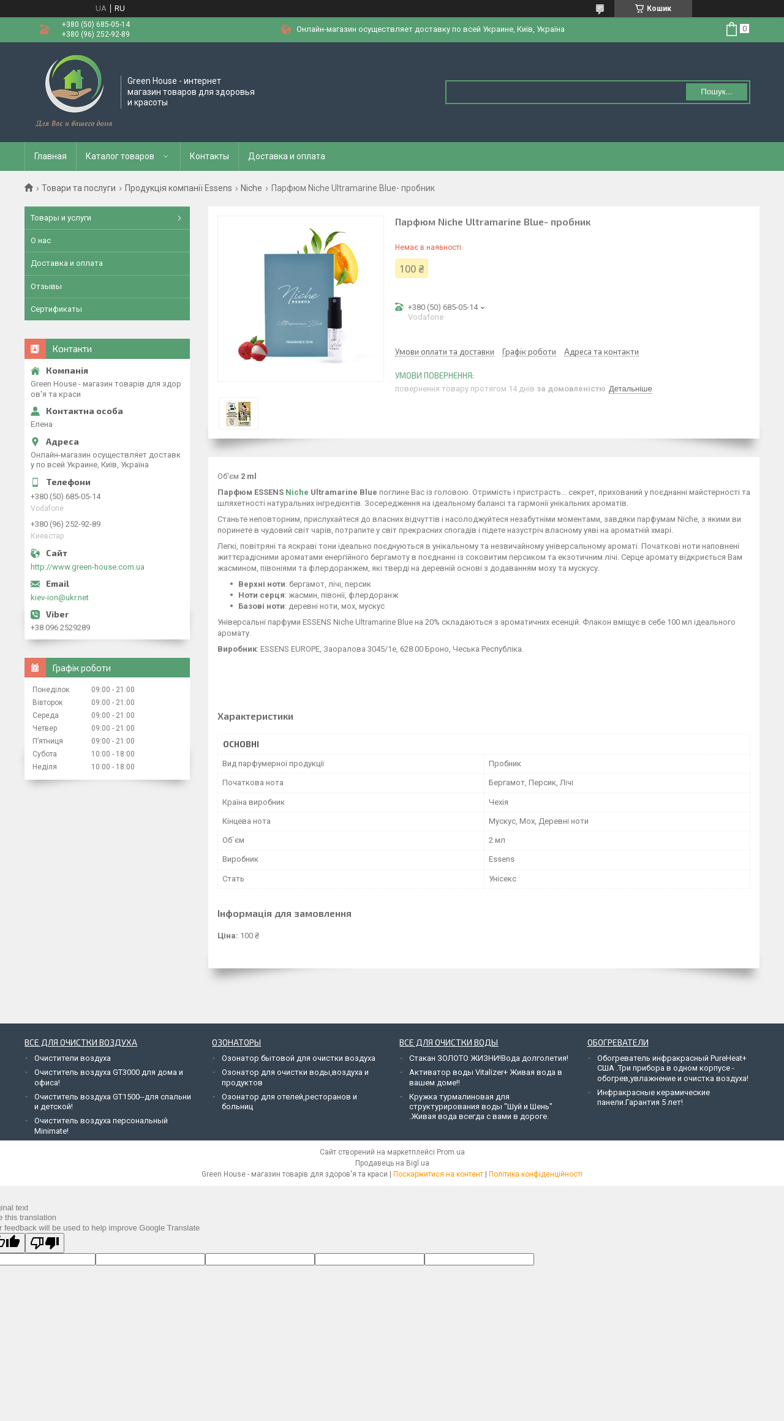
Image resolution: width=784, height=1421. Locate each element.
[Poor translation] (44, 1243)
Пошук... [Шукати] (716, 91)
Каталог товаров (120, 156)
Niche (251, 188)
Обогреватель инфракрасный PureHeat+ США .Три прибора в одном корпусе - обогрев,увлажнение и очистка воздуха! (672, 1068)
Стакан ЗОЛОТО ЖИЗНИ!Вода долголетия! (488, 1058)
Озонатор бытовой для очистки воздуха (298, 1058)
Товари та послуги (79, 188)
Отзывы (46, 286)
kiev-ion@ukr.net (60, 597)
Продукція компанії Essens (178, 188)
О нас (41, 240)
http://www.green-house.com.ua (88, 566)
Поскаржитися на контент (438, 1174)
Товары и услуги (61, 217)
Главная (50, 156)
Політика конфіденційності (535, 1174)
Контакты (209, 156)
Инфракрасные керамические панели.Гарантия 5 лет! (653, 1097)
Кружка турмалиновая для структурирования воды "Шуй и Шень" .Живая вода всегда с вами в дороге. (480, 1106)
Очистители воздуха (72, 1058)
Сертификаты (56, 309)
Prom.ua (451, 1152)
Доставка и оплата (286, 156)
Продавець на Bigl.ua (392, 1163)
